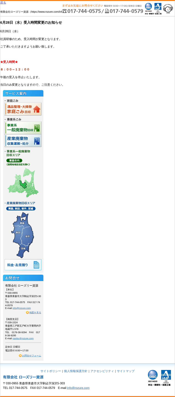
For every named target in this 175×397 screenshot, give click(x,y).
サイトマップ (126, 371)
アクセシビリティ (102, 371)
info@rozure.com (21, 308)
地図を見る (35, 312)
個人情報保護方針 (76, 371)
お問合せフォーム (31, 355)
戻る (3, 2)
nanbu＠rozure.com (22, 338)
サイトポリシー (50, 371)
